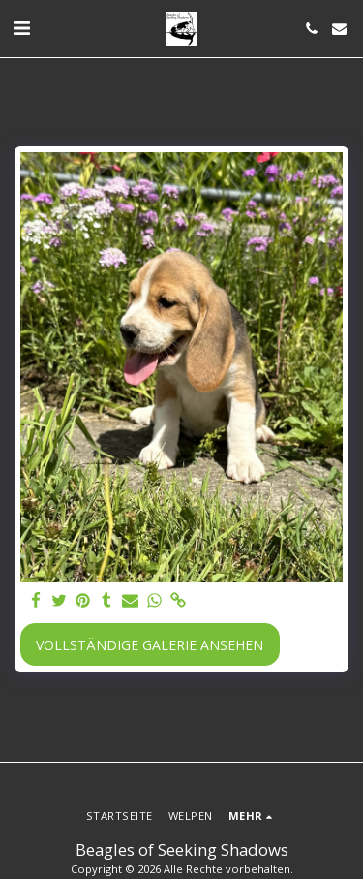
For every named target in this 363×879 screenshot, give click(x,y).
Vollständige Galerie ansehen (149, 645)
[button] (21, 27)
